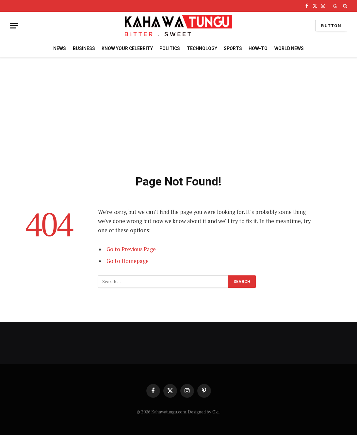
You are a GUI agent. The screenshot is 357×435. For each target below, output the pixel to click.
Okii (215, 412)
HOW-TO (258, 48)
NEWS (59, 48)
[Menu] (14, 25)
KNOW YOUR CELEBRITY (127, 48)
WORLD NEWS (289, 48)
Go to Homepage (127, 261)
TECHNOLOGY (202, 48)
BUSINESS (84, 48)
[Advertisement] (178, 115)
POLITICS (169, 48)
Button (331, 25)
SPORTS (233, 48)
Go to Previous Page (131, 249)
